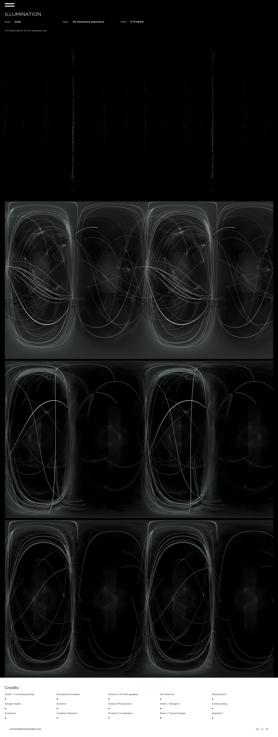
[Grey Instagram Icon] (262, 729)
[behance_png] (257, 729)
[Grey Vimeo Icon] (266, 729)
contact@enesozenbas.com (25, 728)
